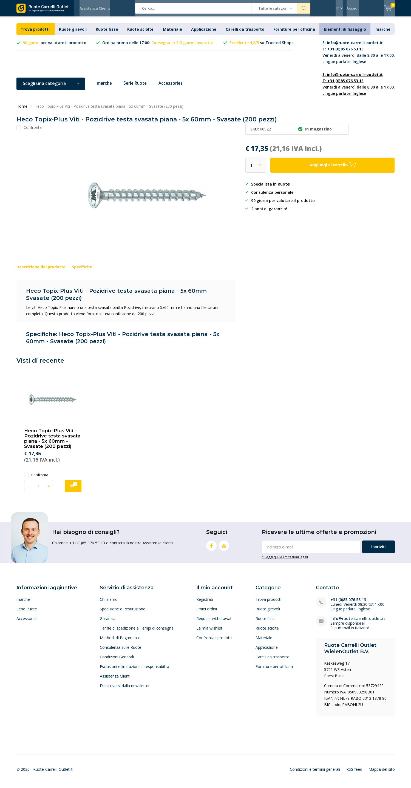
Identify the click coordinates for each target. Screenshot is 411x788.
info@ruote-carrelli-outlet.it (357, 622)
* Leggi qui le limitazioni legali (285, 561)
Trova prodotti (35, 33)
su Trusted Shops (261, 46)
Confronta (36, 478)
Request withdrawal (213, 622)
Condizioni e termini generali (315, 773)
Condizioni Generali (117, 660)
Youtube (224, 549)
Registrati (204, 603)
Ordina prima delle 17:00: (158, 46)
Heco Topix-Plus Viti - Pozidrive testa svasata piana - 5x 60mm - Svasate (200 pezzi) (52, 442)
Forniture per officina (294, 33)
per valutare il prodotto (54, 46)
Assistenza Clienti (95, 8)
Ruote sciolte (140, 33)
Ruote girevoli (73, 33)
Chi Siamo (109, 603)
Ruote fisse (107, 33)
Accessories (175, 87)
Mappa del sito (382, 773)
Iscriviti (378, 550)
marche (382, 33)
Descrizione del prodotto (41, 271)
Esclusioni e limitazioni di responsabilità (134, 670)
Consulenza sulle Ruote (120, 651)
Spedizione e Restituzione (122, 612)
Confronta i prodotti (214, 641)
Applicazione (203, 33)
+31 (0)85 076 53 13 (348, 603)
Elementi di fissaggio (345, 33)
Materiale (172, 33)
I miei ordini (206, 612)
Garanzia (107, 622)
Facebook (211, 549)
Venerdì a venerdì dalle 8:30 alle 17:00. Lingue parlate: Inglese (358, 56)
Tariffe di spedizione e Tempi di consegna (137, 632)
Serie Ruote (137, 87)
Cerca (303, 8)
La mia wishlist (209, 632)
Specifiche (82, 271)
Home (21, 110)
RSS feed (354, 773)
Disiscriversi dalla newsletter (125, 689)
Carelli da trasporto (245, 33)
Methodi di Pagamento (120, 641)
